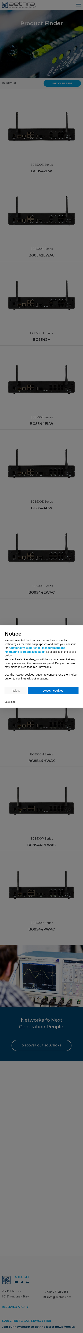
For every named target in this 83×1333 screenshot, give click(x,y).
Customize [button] (9, 702)
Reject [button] (16, 690)
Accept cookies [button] (53, 690)
